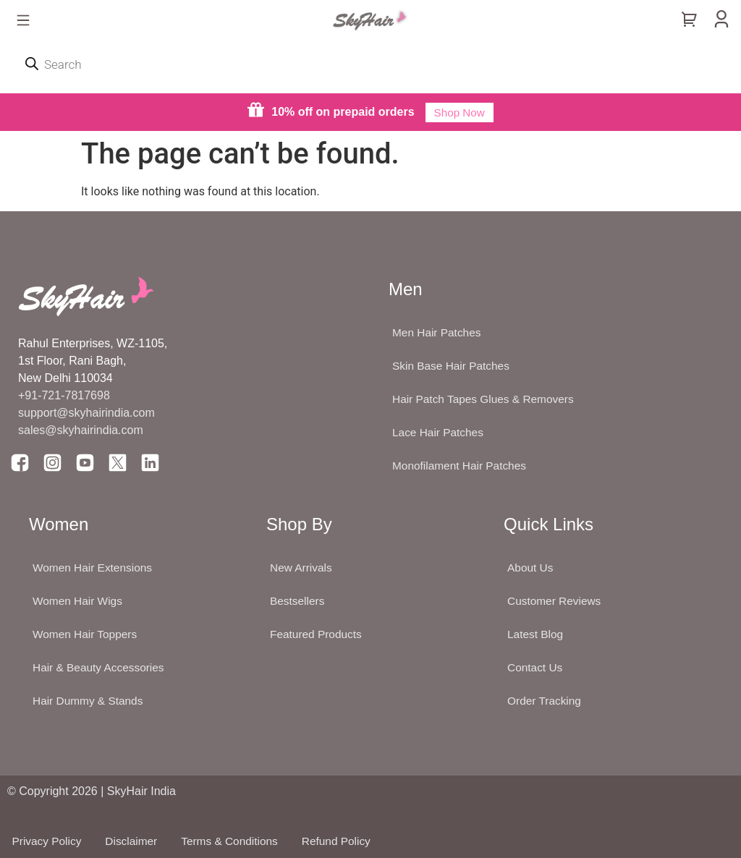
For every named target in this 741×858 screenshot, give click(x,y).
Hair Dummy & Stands (90, 701)
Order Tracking (545, 701)
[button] (23, 21)
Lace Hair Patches (439, 432)
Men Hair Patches (438, 332)
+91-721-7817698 (64, 395)
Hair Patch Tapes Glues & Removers (486, 399)
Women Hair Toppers (87, 634)
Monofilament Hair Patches (461, 465)
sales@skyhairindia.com (80, 430)
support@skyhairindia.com (88, 413)
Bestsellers (298, 601)
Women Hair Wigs (79, 601)
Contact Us (535, 667)
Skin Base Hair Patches (453, 366)
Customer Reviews (555, 601)
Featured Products (317, 634)
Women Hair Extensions (94, 567)
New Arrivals (302, 567)
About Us (531, 567)
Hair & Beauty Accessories (101, 667)
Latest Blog (536, 634)
